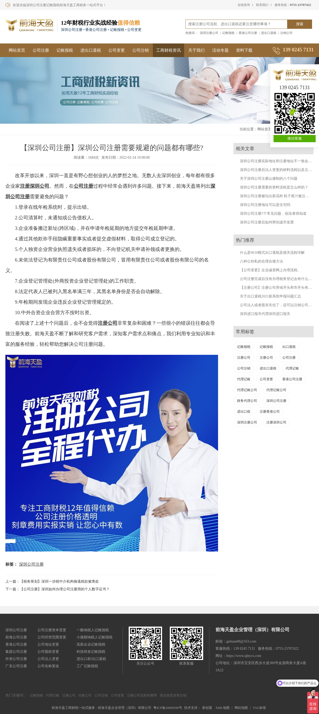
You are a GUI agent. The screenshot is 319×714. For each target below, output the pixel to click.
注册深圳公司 (34, 186)
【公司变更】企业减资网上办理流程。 (270, 270)
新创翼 (207, 708)
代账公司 (85, 695)
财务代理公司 (247, 401)
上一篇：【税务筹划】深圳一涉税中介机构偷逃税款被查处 (52, 581)
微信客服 (294, 138)
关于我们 (196, 50)
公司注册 (41, 50)
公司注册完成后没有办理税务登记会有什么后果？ (279, 279)
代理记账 (292, 368)
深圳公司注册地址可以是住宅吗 (265, 205)
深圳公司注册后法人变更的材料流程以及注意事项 (279, 170)
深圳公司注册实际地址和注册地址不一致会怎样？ (279, 161)
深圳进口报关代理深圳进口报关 (265, 314)
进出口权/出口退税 (91, 659)
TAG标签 (259, 708)
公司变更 (116, 50)
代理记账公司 (247, 390)
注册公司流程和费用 (142, 695)
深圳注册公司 (209, 33)
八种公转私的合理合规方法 (261, 261)
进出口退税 (268, 33)
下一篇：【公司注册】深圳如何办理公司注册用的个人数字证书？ (57, 589)
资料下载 (244, 50)
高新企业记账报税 (91, 644)
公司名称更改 (48, 666)
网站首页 (17, 50)
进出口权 (243, 411)
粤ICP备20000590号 (167, 708)
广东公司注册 (16, 666)
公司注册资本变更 (51, 630)
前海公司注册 (16, 637)
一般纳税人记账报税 (93, 630)
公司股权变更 (48, 652)
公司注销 (140, 50)
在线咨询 (244, 5)
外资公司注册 (16, 659)
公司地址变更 (48, 644)
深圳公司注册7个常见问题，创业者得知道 (273, 213)
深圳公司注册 (31, 564)
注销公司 (286, 33)
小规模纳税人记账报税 (94, 637)
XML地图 (222, 708)
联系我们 (262, 5)
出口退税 (289, 347)
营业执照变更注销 (173, 695)
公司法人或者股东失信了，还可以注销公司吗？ (277, 305)
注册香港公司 (270, 411)
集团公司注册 (16, 652)
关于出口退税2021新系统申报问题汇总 (270, 296)
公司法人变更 (48, 659)
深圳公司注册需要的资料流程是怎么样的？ (274, 187)
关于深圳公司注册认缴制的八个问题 (268, 178)
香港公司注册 (248, 33)
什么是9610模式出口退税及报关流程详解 (272, 253)
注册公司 (107, 323)
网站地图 (241, 708)
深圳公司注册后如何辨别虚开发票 (267, 222)
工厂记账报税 (87, 666)
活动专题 (220, 50)
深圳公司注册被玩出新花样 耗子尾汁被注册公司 (278, 196)
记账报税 (228, 33)
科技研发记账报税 (91, 652)
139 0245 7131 (294, 87)
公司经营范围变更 (51, 637)
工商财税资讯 (168, 50)
